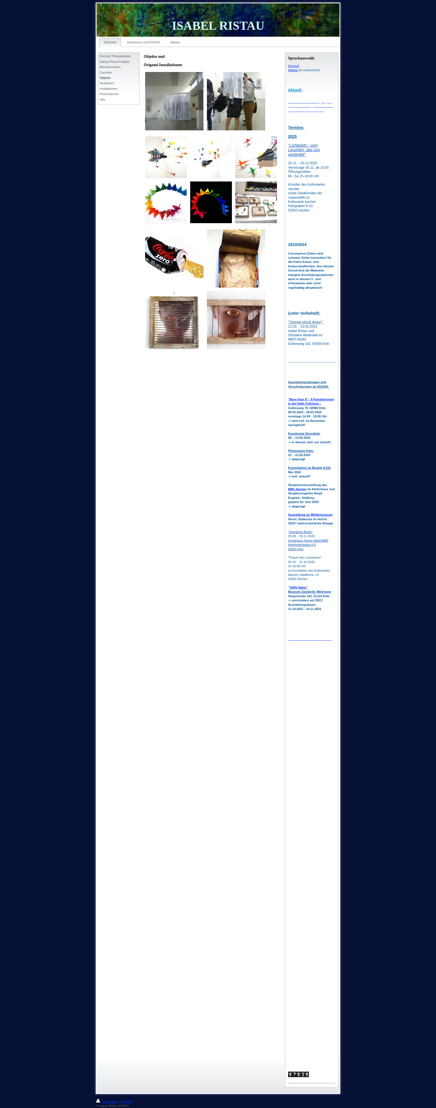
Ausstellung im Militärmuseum (310, 514)
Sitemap (127, 1101)
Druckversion (107, 1101)
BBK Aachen (297, 489)
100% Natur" (298, 587)
